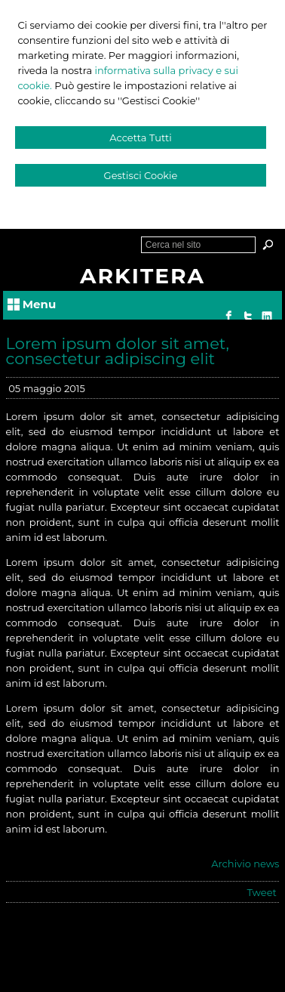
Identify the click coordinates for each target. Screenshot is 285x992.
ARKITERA (142, 276)
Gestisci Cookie (141, 175)
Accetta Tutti (140, 137)
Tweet (262, 892)
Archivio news (245, 864)
